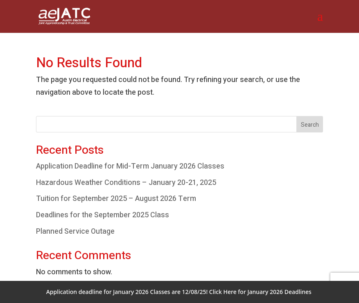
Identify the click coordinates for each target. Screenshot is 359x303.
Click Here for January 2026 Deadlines (260, 292)
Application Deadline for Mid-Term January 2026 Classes (130, 166)
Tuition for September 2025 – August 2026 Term (116, 198)
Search (310, 125)
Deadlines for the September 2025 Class (102, 215)
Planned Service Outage (75, 231)
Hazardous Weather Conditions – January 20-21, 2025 (126, 182)
